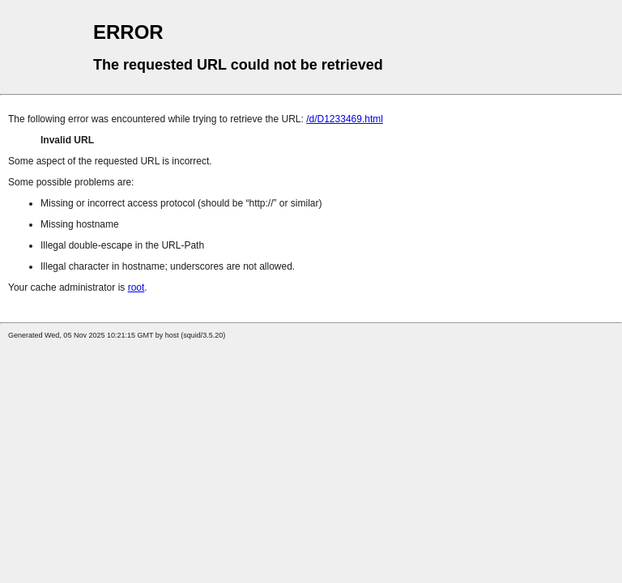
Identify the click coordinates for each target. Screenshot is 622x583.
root (136, 287)
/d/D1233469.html (344, 119)
